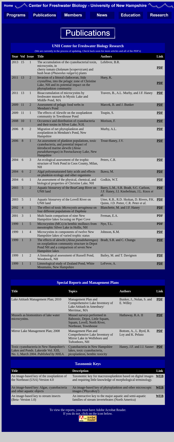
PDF (160, 67)
